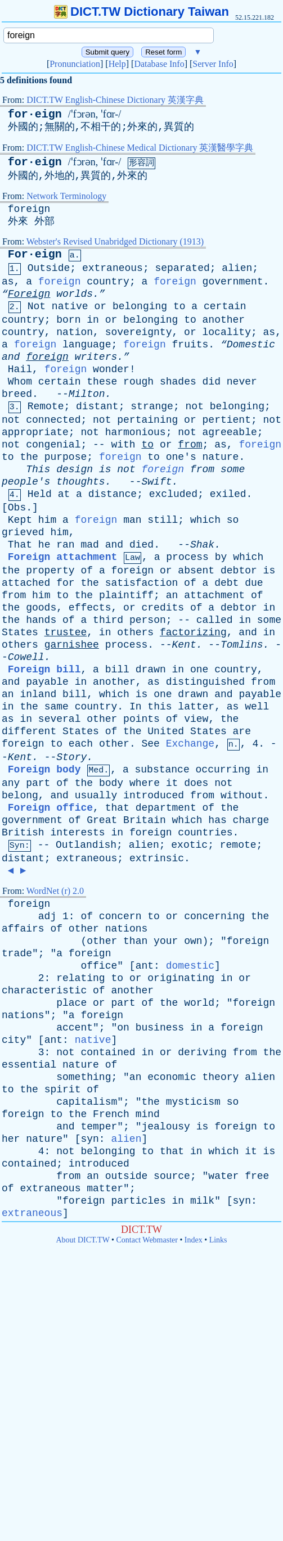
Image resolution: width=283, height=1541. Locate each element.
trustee (65, 632)
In (135, 706)
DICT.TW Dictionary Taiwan (141, 11)
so (233, 520)
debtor (239, 570)
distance (112, 494)
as (8, 281)
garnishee (71, 644)
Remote (46, 406)
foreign (29, 209)
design (74, 469)
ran (65, 544)
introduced (153, 795)
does (196, 783)
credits (163, 607)
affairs (23, 928)
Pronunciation (75, 64)
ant (145, 965)
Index (194, 1240)
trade (17, 953)
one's (181, 457)
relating (80, 978)
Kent (184, 644)
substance (162, 769)
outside (126, 1176)
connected (53, 420)
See (151, 743)
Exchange (190, 743)
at (64, 494)
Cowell (26, 657)
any (11, 783)
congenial (53, 444)
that (117, 808)
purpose (65, 457)
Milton (87, 394)
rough (138, 381)
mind (148, 1114)
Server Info (212, 64)
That (20, 544)
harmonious (135, 432)
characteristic (44, 990)
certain (225, 306)
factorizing (193, 632)
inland (38, 694)
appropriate (35, 432)
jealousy (165, 1126)
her (11, 1139)
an (172, 595)
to (179, 306)
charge (251, 820)
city (14, 1040)
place (71, 1003)
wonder (111, 369)
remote (238, 845)
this (159, 706)
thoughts (80, 481)
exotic (189, 845)
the (29, 457)
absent (196, 570)
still (162, 520)
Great (102, 820)
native (70, 306)
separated (182, 268)
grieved (23, 532)
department (166, 808)
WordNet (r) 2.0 (55, 891)
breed (17, 394)
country (108, 281)
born (68, 320)
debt (226, 583)
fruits (190, 344)
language (86, 344)
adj (47, 916)
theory (221, 1077)
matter (105, 1188)
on (123, 1027)
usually (96, 795)
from (190, 444)
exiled (228, 494)
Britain (144, 820)
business (160, 1027)
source (172, 1176)
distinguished (205, 682)
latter (196, 706)
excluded (173, 494)
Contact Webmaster (147, 1240)
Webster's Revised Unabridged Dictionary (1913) (115, 241)
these (102, 381)
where (144, 783)
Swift (156, 481)
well (257, 706)
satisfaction (141, 583)
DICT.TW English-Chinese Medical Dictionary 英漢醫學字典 (139, 147)
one (199, 669)
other (102, 719)
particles (138, 1200)
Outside (49, 268)
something (83, 1077)
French (111, 1114)
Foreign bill (44, 669)
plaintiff (126, 595)
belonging (140, 306)
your (166, 941)
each (81, 743)
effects (90, 607)
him (47, 520)
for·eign (35, 114)
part (38, 783)
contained (107, 1052)
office (98, 965)
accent (74, 1027)
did (212, 381)
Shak (202, 544)
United (165, 731)
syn (89, 1139)
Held (40, 494)
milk (202, 1200)
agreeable (230, 432)
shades (178, 381)
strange (152, 406)
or (100, 306)
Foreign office (50, 808)
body (111, 783)
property (50, 570)
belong (20, 795)
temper (98, 1126)
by (221, 557)
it (172, 783)
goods (41, 607)
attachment (214, 595)
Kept (20, 520)
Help (117, 64)
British (23, 832)
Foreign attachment (62, 557)
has (217, 820)
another (224, 320)
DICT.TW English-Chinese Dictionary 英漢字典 (115, 100)
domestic (190, 965)
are (242, 731)
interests (77, 832)
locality (227, 332)
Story (71, 757)
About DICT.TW (82, 1240)
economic (171, 1077)
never (242, 381)
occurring (223, 769)
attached (26, 583)
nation (74, 332)
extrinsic (156, 858)
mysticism (193, 1102)
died (141, 544)
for (65, 583)
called (214, 620)
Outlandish (86, 845)
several (59, 719)
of (86, 570)
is (105, 469)
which (205, 520)
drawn (151, 669)
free (257, 1176)
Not (37, 306)
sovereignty (138, 332)
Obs (17, 507)
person (147, 620)
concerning (214, 916)
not (195, 406)
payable (47, 682)
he (44, 544)
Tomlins (242, 644)
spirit (62, 1089)
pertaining (147, 420)
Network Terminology (66, 196)
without (242, 795)
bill (117, 669)
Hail (20, 369)
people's (26, 481)
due (254, 583)
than (135, 941)
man (132, 520)
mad (89, 544)
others (135, 632)
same (56, 706)
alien (237, 268)
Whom (20, 381)
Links (218, 1240)
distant (97, 406)
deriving (202, 1052)
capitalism (86, 1102)
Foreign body (44, 769)
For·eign (35, 254)
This (38, 469)
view (196, 719)
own (193, 941)
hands (41, 620)
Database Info (159, 64)
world (199, 1003)
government (233, 281)
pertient (227, 420)
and (11, 357)
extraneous (112, 268)
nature (221, 457)
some (233, 469)
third (108, 620)
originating (180, 978)
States (20, 632)
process (187, 557)
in (93, 320)
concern (120, 916)
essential (29, 1064)
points (141, 719)
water (223, 1176)
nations (126, 928)
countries (205, 832)
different (29, 731)
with (123, 444)
